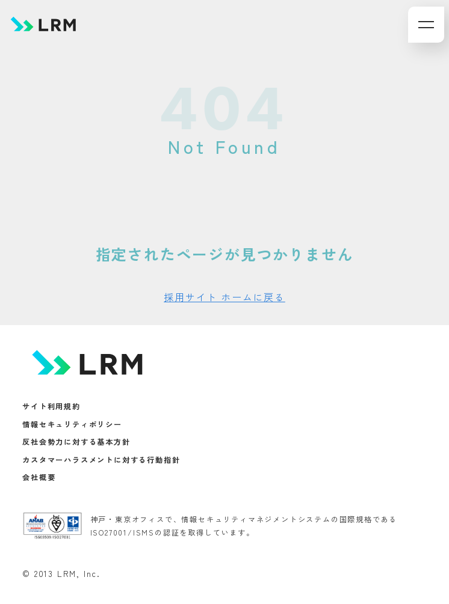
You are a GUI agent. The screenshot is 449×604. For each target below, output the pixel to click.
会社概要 (38, 477)
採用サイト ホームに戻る (224, 297)
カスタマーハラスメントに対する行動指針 (101, 459)
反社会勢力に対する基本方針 (76, 442)
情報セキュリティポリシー (72, 424)
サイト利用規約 (51, 406)
